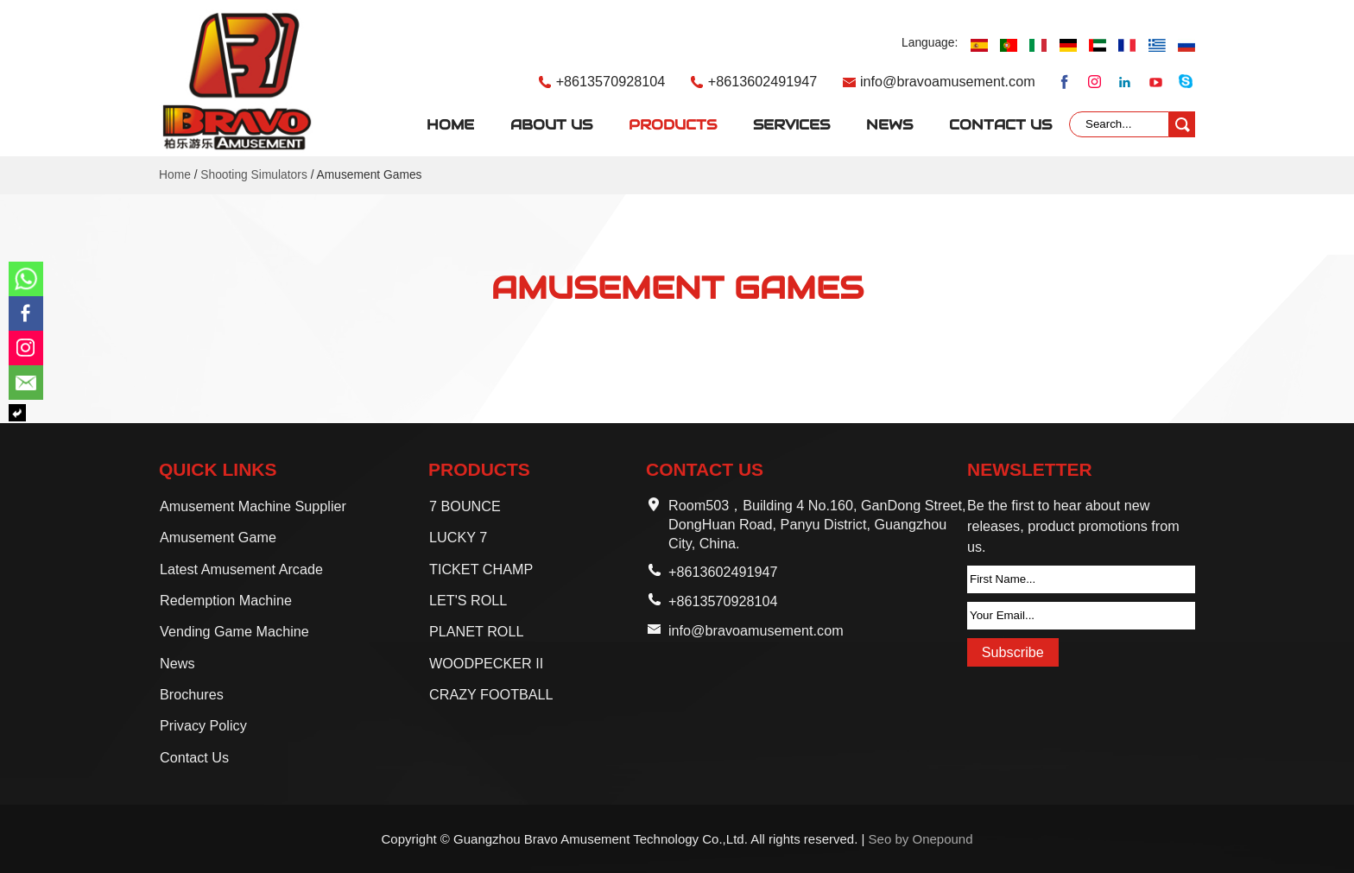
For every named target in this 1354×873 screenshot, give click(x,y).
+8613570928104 (611, 81)
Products (673, 125)
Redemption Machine (226, 600)
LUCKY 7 (458, 537)
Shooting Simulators (253, 174)
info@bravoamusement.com (947, 81)
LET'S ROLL (468, 600)
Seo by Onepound (921, 839)
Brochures (192, 694)
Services (791, 125)
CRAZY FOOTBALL (491, 694)
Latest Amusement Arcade (241, 569)
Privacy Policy (203, 725)
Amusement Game (218, 537)
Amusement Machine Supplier (253, 506)
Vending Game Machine (234, 631)
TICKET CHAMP (481, 569)
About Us (551, 125)
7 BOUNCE (465, 506)
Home (450, 125)
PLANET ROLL (476, 631)
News (889, 125)
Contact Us (1000, 125)
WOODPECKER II (486, 663)
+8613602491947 (763, 81)
